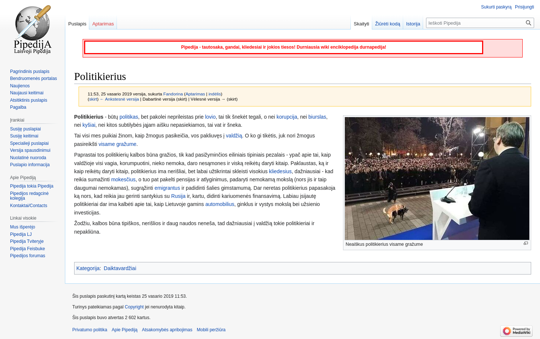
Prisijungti (524, 7)
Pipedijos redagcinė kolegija (29, 196)
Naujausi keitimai (27, 92)
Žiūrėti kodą (387, 24)
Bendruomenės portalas (33, 78)
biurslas (317, 117)
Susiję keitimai (24, 136)
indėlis (214, 93)
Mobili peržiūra (211, 329)
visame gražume (117, 144)
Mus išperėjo (22, 227)
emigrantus (167, 188)
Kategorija (88, 268)
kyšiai (89, 125)
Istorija (413, 24)
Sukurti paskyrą (496, 7)
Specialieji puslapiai (29, 143)
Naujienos (20, 85)
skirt (93, 99)
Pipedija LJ (21, 234)
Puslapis (77, 24)
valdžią (234, 136)
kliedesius (280, 171)
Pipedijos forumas (27, 255)
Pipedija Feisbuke (27, 248)
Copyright (134, 307)
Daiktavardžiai (120, 268)
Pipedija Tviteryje (27, 241)
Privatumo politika (89, 329)
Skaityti (361, 24)
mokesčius (123, 179)
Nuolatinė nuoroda (28, 157)
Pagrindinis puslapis (29, 71)
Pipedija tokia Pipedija (31, 186)
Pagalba (18, 107)
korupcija (287, 117)
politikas (129, 117)
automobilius (220, 204)
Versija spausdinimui (30, 150)
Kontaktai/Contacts (28, 205)
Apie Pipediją (125, 329)
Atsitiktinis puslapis (28, 100)
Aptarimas (195, 93)
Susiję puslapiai (25, 129)
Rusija (178, 196)
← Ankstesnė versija (119, 99)
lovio (210, 117)
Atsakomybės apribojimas (167, 329)
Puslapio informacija (29, 164)
